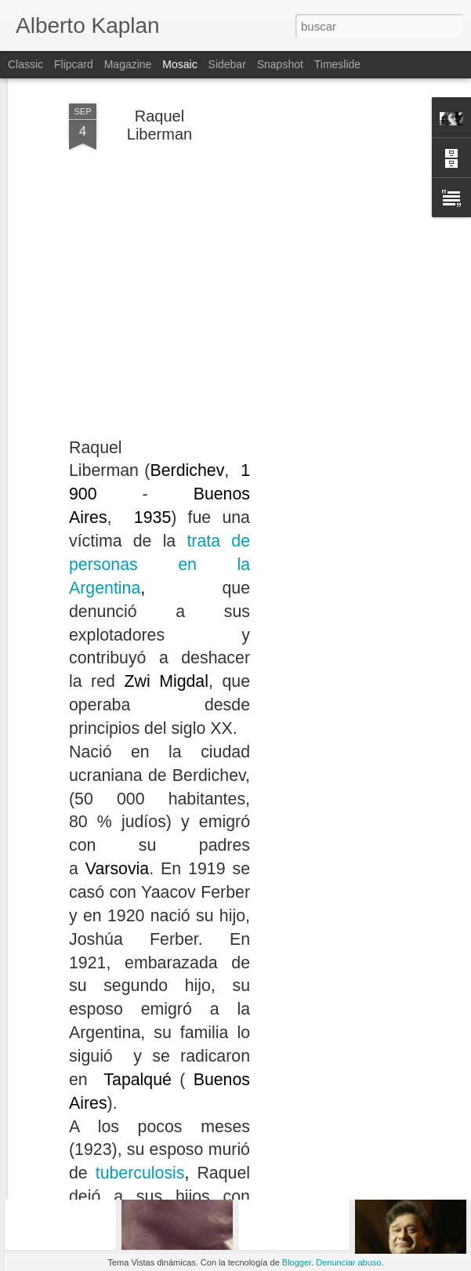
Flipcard (73, 64)
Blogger (296, 1262)
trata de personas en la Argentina (159, 459)
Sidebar (227, 64)
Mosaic (179, 64)
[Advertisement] (336, 237)
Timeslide (337, 64)
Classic (25, 64)
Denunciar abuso (348, 1262)
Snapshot (280, 64)
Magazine (128, 64)
